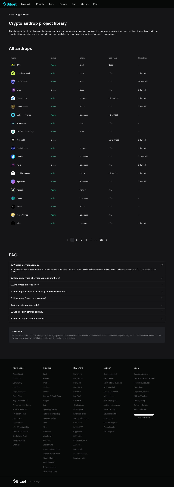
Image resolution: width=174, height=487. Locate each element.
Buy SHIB (77, 401)
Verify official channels (113, 383)
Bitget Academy (19, 392)
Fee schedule (109, 427)
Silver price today (50, 471)
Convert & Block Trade (52, 396)
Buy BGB (77, 396)
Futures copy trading (51, 414)
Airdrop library (48, 458)
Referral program (110, 423)
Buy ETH (77, 383)
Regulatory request (141, 383)
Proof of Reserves (20, 409)
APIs (45, 427)
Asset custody (109, 409)
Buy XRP (77, 392)
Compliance (139, 387)
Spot (45, 374)
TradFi (45, 383)
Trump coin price (80, 454)
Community (17, 383)
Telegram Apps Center (52, 449)
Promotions (108, 418)
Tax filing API (109, 432)
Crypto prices (78, 405)
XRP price (77, 436)
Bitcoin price (78, 409)
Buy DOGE (77, 387)
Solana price (78, 449)
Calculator (77, 423)
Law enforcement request (144, 378)
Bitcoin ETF (78, 427)
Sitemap (16, 445)
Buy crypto (77, 374)
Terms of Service (141, 405)
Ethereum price (79, 414)
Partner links (18, 423)
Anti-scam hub (109, 387)
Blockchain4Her (19, 440)
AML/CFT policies (141, 396)
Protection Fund (19, 414)
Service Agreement (141, 374)
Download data (110, 414)
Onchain (46, 387)
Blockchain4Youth (20, 436)
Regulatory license (141, 392)
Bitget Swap (48, 445)
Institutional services (112, 405)
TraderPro (47, 432)
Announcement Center (22, 405)
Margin (46, 401)
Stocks (46, 392)
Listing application (111, 392)
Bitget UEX (17, 418)
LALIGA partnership (21, 427)
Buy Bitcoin (78, 378)
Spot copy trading (50, 409)
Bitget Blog (17, 396)
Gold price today (49, 467)
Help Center (108, 378)
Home (11, 15)
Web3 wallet (48, 436)
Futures (46, 378)
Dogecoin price (79, 458)
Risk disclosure (140, 409)
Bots (45, 423)
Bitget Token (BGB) (20, 401)
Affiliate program (110, 401)
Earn (45, 405)
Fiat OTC (47, 440)
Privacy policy (139, 401)
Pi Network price (80, 440)
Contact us (17, 378)
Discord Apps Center (51, 454)
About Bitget (18, 374)
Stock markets (49, 462)
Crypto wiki (77, 432)
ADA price (77, 445)
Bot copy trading (49, 418)
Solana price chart (80, 418)
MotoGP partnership (21, 432)
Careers (16, 387)
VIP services (109, 396)
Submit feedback (110, 374)
